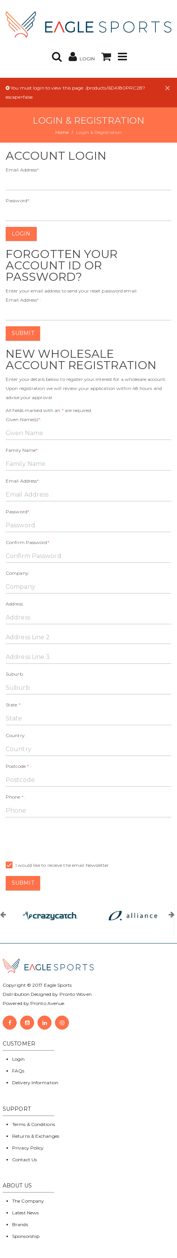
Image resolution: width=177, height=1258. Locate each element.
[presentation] (63, 838)
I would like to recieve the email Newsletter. (58, 865)
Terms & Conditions (33, 1124)
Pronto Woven (76, 994)
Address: (15, 604)
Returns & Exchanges (35, 1136)
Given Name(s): (24, 419)
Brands (20, 1224)
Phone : (16, 797)
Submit (23, 333)
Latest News (25, 1213)
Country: (16, 735)
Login (21, 233)
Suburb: (15, 674)
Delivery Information (35, 1082)
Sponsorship (25, 1236)
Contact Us (24, 1159)
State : (14, 705)
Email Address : (23, 300)
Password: (18, 200)
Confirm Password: (28, 542)
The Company (28, 1201)
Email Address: (23, 170)
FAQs (18, 1071)
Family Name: (22, 450)
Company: (18, 573)
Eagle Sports (57, 985)
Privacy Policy (28, 1148)
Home (62, 132)
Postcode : (18, 766)
